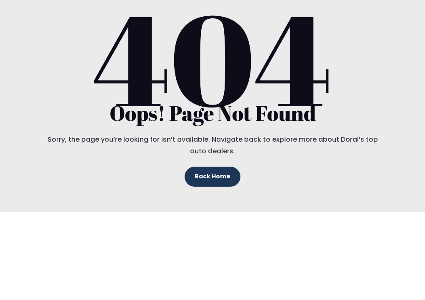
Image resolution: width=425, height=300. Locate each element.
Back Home (212, 176)
